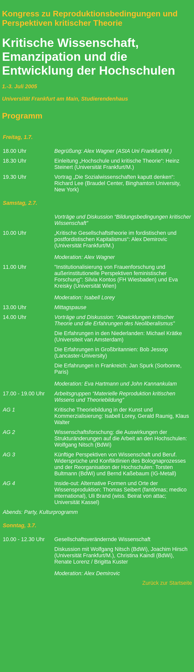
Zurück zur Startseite (167, 583)
